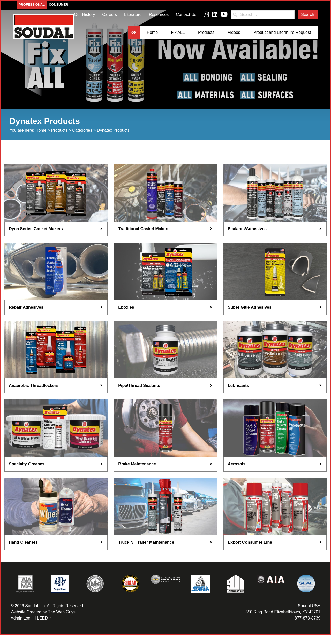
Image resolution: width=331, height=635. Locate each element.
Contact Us (186, 14)
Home (152, 32)
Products (206, 32)
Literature (133, 14)
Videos (234, 32)
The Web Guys (61, 612)
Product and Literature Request (282, 32)
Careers (109, 14)
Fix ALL (178, 32)
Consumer (58, 4)
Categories (82, 130)
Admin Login (22, 618)
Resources (159, 14)
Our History (84, 14)
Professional (32, 4)
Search (307, 14)
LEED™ (44, 618)
